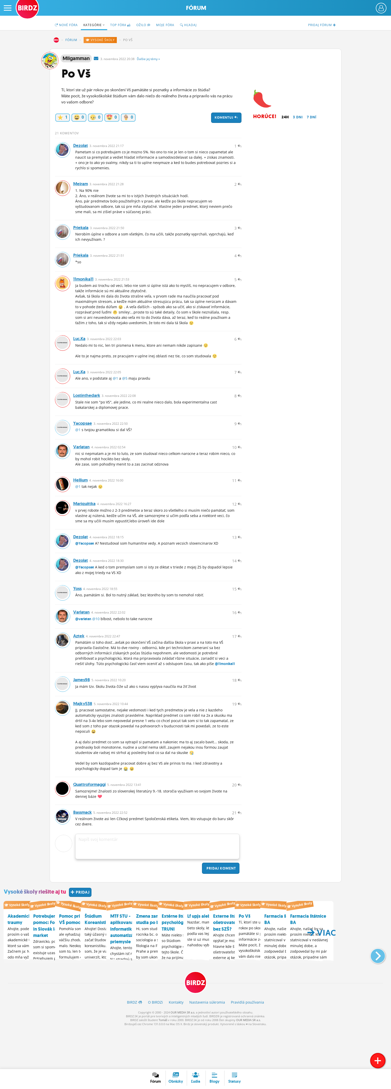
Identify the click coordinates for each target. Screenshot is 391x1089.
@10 (96, 649)
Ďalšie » (148, 59)
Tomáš (163, 1060)
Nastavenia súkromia (207, 1042)
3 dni (298, 117)
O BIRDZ (155, 1042)
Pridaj (221, 908)
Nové (66, 25)
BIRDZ (56, 40)
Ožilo (143, 25)
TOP (120, 25)
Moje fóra (165, 25)
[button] (373, 993)
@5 (124, 391)
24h (285, 117)
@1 (115, 391)
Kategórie (94, 25)
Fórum (196, 8)
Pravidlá (247, 1042)
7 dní (311, 117)
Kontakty (176, 1042)
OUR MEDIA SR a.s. (183, 1052)
